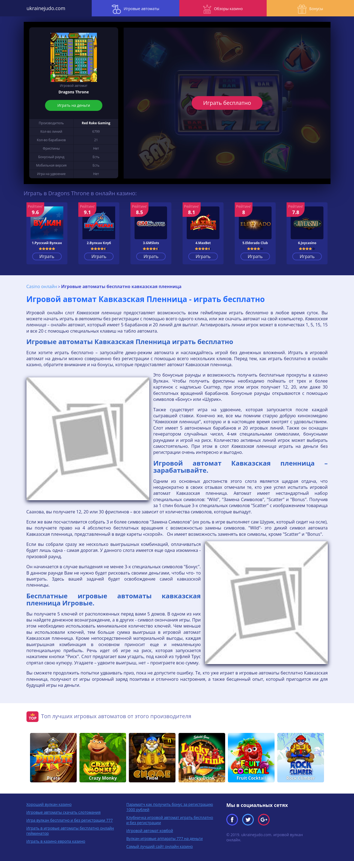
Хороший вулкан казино (49, 804)
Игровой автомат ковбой (149, 830)
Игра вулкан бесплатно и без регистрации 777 (69, 819)
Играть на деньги (73, 105)
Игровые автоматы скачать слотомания (63, 812)
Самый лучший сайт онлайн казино (159, 846)
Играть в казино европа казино (55, 841)
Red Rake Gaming (96, 123)
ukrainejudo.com (44, 8)
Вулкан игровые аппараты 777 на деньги (164, 838)
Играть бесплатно (227, 102)
